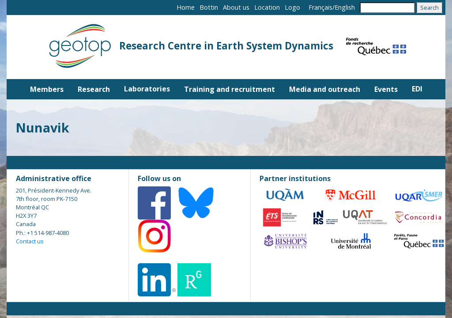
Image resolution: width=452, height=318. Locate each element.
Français (320, 7)
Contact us (30, 241)
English (345, 7)
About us (236, 7)
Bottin (209, 7)
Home (186, 7)
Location (267, 7)
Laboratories (147, 89)
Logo (292, 7)
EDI (417, 89)
